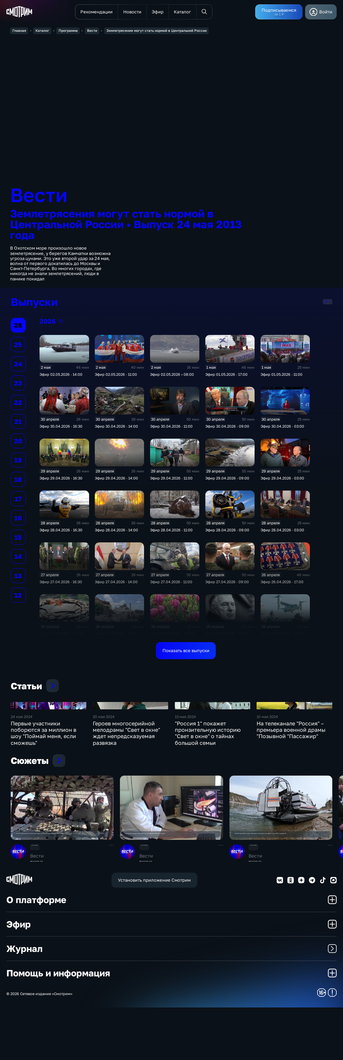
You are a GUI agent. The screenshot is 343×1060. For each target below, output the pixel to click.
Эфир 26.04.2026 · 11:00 (116, 635)
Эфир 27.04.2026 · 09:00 (227, 584)
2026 (61, 323)
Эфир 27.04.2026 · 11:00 (171, 584)
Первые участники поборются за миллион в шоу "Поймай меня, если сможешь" (43, 782)
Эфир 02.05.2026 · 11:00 (116, 376)
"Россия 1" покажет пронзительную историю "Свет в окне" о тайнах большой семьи (208, 782)
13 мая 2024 (185, 765)
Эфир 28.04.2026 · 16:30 (61, 532)
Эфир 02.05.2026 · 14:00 (61, 376)
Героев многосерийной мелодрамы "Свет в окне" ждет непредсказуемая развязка (126, 782)
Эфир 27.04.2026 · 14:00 (116, 584)
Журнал (171, 1001)
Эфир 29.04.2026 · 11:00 (171, 480)
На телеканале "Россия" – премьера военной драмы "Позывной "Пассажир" (291, 778)
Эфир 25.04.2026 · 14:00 (282, 635)
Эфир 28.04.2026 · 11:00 (171, 532)
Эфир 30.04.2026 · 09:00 (227, 428)
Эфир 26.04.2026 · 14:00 (61, 635)
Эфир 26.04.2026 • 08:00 (172, 635)
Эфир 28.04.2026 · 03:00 (282, 532)
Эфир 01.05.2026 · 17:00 (226, 376)
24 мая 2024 (21, 765)
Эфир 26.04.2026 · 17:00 (282, 584)
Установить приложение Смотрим (154, 932)
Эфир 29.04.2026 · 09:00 (227, 480)
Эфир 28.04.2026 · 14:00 (116, 532)
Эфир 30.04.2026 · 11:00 (171, 428)
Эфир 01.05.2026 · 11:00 (281, 376)
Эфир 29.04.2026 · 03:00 (282, 480)
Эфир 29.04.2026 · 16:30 (61, 480)
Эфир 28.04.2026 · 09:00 (227, 532)
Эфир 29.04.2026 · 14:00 (116, 480)
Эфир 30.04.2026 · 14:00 (116, 428)
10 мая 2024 (267, 765)
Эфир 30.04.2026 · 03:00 (282, 428)
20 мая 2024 (104, 765)
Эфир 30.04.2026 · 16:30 (61, 428)
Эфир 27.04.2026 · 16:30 (61, 584)
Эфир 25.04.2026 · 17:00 (226, 635)
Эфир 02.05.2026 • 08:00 (172, 376)
